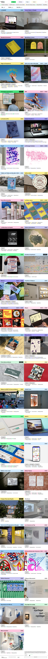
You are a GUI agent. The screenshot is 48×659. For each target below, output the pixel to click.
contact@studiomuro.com (4, 657)
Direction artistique (5, 4)
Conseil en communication (20, 4)
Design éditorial (39, 4)
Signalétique (45, 4)
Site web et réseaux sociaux (30, 4)
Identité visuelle (12, 4)
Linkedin (18, 657)
